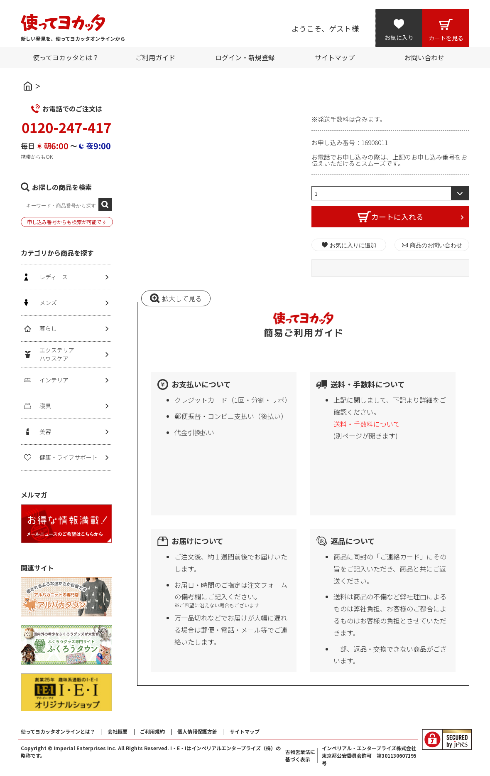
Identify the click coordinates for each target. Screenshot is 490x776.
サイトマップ (245, 731)
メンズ (48, 302)
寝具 (45, 406)
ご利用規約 (152, 731)
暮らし (48, 328)
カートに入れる (397, 216)
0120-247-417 (66, 127)
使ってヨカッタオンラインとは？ (58, 731)
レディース (53, 277)
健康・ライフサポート (68, 457)
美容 (45, 431)
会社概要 (117, 731)
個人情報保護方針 (197, 731)
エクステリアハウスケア (56, 354)
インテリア (54, 380)
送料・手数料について (366, 424)
